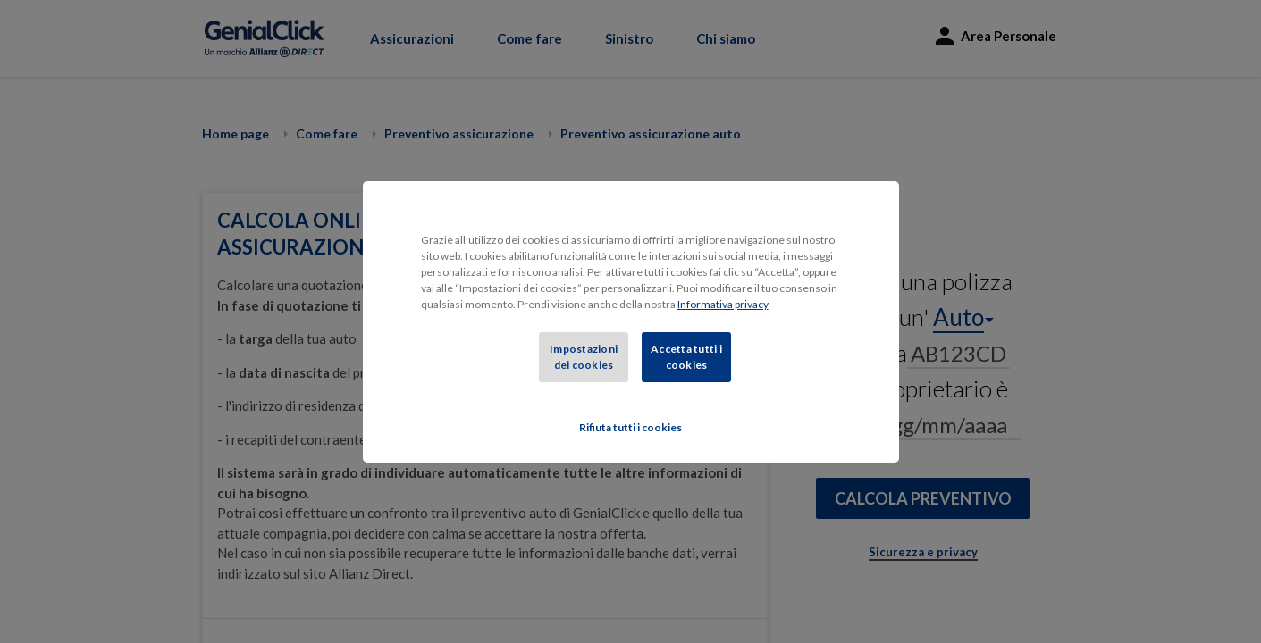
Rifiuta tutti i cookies (630, 427)
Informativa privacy (723, 304)
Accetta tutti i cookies (686, 357)
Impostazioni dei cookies (584, 357)
